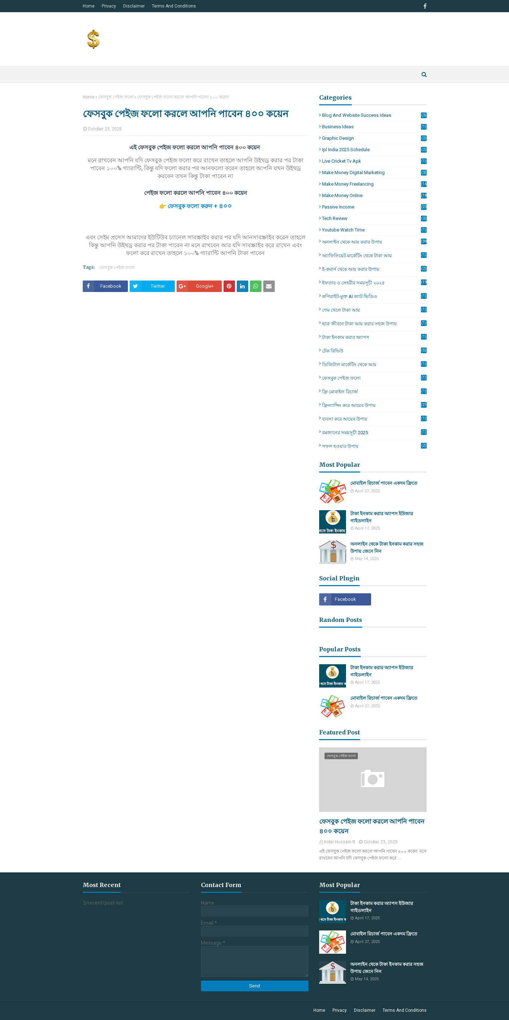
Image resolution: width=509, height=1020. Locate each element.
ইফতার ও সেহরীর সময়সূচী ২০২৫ (374, 283)
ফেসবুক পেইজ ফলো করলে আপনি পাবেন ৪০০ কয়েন (371, 826)
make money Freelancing (374, 184)
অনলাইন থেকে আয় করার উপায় (374, 242)
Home (89, 6)
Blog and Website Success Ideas (374, 115)
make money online (374, 195)
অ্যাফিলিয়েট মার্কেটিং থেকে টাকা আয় (374, 255)
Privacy (109, 6)
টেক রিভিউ (374, 351)
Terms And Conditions (174, 6)
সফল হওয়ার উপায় (374, 446)
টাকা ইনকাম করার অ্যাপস (374, 337)
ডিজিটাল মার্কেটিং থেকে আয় (374, 364)
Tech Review (374, 218)
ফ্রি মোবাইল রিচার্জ (374, 391)
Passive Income (374, 207)
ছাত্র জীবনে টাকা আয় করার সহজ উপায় (374, 323)
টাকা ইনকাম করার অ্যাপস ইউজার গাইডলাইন (381, 517)
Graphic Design (374, 138)
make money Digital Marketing (374, 172)
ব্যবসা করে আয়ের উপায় (374, 419)
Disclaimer (134, 6)
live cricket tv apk (374, 161)
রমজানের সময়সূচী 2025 (374, 432)
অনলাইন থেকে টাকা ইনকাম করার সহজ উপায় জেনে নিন (386, 547)
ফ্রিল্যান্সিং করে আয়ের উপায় (374, 406)
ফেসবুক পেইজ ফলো (116, 97)
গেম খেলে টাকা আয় (374, 310)
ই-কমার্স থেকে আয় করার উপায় (374, 269)
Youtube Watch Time (374, 230)
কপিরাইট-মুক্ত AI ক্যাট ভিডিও (374, 296)
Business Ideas (374, 126)
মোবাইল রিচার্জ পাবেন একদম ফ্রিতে (383, 483)
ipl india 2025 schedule (374, 149)
